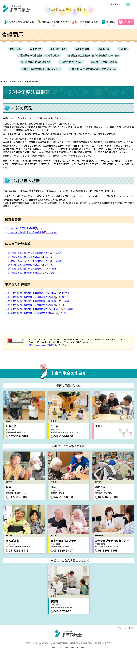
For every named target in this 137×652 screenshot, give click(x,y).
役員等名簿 (36, 48)
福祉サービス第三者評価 (104, 62)
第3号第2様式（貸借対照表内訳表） (32, 272)
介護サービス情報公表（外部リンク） (41, 68)
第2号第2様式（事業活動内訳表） (31, 264)
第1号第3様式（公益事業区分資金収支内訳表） (37, 297)
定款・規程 (15, 48)
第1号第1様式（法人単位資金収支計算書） (35, 252)
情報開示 (111, 22)
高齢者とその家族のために (56, 22)
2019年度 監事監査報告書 (28, 228)
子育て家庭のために (88, 22)
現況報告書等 (82, 48)
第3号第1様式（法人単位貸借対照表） (33, 268)
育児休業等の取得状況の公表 (36, 62)
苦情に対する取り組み (70, 62)
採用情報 (128, 22)
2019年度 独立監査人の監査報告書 (32, 232)
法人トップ (4, 81)
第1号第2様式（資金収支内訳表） (31, 256)
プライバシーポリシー (127, 628)
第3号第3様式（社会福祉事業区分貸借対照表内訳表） (41, 309)
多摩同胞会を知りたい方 (21, 22)
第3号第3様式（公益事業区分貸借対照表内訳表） (39, 313)
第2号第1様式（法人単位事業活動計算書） (35, 260)
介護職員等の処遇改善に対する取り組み (39, 55)
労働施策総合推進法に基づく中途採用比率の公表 (93, 55)
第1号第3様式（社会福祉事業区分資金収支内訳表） (40, 293)
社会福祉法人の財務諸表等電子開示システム (93, 68)
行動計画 (122, 48)
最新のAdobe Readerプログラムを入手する (47, 345)
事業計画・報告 (58, 48)
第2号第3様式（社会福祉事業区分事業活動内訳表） (40, 301)
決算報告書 (103, 48)
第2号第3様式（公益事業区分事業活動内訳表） (37, 305)
